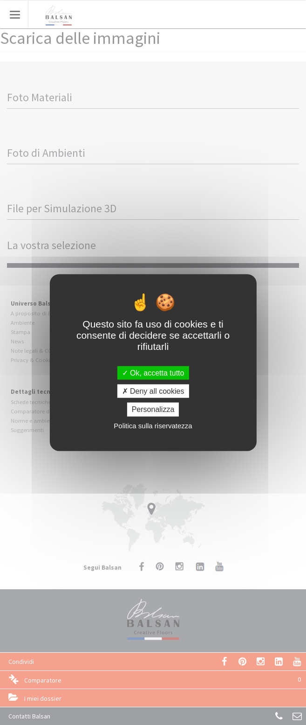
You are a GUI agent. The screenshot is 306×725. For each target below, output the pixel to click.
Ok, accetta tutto (153, 373)
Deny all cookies (153, 391)
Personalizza (153, 409)
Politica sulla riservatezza (153, 425)
